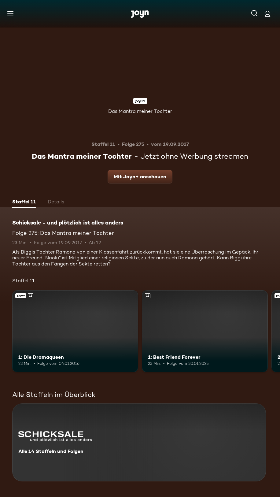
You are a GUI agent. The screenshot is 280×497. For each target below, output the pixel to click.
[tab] (24, 202)
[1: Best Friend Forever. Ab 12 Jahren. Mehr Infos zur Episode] (205, 331)
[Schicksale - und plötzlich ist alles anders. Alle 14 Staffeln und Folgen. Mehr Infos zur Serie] (139, 442)
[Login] (267, 13)
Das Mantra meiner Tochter (140, 111)
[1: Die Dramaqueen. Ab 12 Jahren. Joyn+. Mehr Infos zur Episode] (75, 331)
